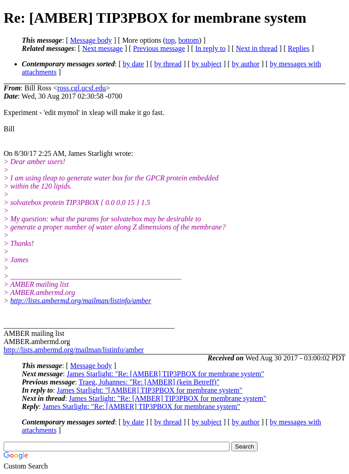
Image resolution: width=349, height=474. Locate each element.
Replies (298, 48)
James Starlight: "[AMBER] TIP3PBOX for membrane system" (149, 390)
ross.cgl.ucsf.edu (81, 88)
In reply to (210, 48)
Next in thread (257, 48)
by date (133, 64)
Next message (102, 48)
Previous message (159, 48)
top (169, 40)
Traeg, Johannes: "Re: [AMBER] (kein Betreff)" (149, 382)
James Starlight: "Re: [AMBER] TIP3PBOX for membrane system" (165, 374)
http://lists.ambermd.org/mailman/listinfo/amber (80, 300)
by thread (168, 64)
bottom (188, 40)
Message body (91, 40)
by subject (206, 64)
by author (245, 64)
